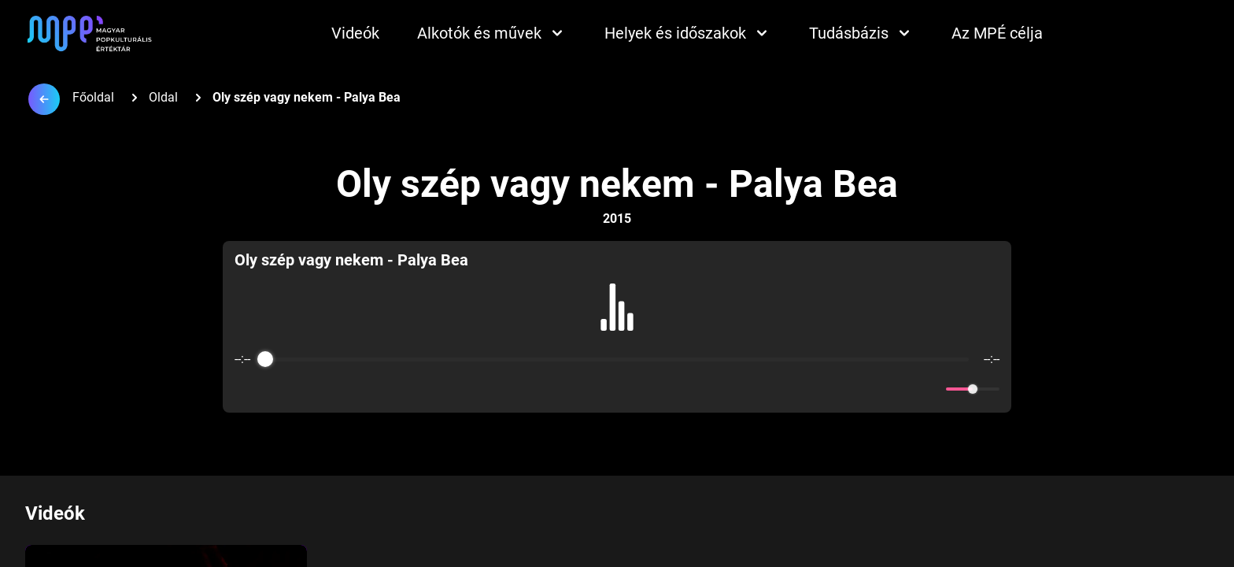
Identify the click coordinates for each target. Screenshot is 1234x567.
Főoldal (93, 97)
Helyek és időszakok (687, 33)
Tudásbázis (861, 33)
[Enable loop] (245, 389)
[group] (617, 327)
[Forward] (651, 389)
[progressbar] (616, 359)
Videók (355, 33)
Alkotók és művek (492, 33)
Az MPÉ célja (997, 33)
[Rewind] (583, 389)
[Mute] (931, 389)
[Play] (617, 389)
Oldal (163, 97)
